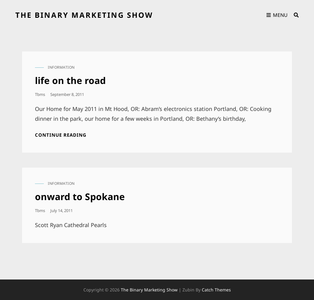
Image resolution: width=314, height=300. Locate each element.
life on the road (70, 80)
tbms (40, 94)
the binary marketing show (84, 15)
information (61, 67)
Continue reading (60, 135)
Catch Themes (216, 290)
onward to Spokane (80, 196)
